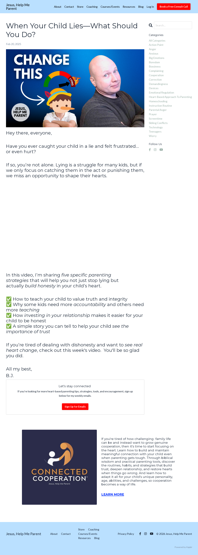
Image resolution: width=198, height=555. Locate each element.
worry (153, 136)
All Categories (157, 40)
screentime (155, 118)
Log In (150, 6)
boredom (154, 62)
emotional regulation (161, 92)
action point (156, 44)
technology (156, 127)
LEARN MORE (112, 494)
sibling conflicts (158, 123)
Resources (129, 6)
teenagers (155, 131)
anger (152, 49)
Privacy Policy (126, 533)
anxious (153, 53)
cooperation (156, 75)
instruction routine (160, 105)
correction (155, 79)
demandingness (158, 84)
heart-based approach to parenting (170, 96)
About (57, 6)
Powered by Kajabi (183, 547)
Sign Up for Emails (75, 406)
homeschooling (158, 101)
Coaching (91, 6)
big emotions (156, 57)
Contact (69, 6)
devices (153, 88)
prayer (153, 114)
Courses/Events (110, 6)
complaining (156, 70)
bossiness (155, 66)
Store (80, 6)
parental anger (158, 109)
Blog (141, 6)
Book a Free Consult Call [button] (174, 6)
